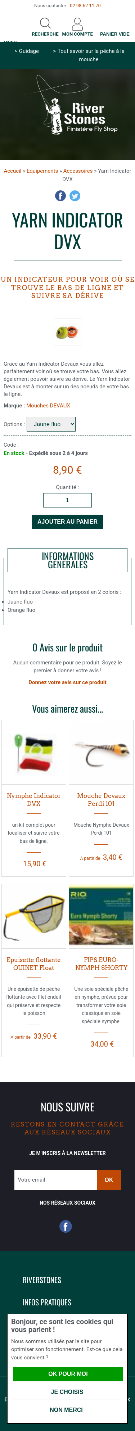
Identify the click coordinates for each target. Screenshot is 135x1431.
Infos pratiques (47, 1302)
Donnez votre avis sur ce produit (67, 682)
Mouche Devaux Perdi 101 (101, 800)
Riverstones (42, 1280)
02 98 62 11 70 (85, 5)
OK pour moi (67, 1374)
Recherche (45, 34)
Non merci (66, 1410)
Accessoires (78, 171)
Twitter (74, 195)
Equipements (42, 171)
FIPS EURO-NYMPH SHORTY (101, 964)
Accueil (12, 171)
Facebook (60, 195)
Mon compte (77, 34)
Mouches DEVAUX (48, 405)
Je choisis (67, 1392)
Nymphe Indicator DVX (34, 800)
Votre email (31, 1180)
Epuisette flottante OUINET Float (33, 964)
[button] (107, 1278)
